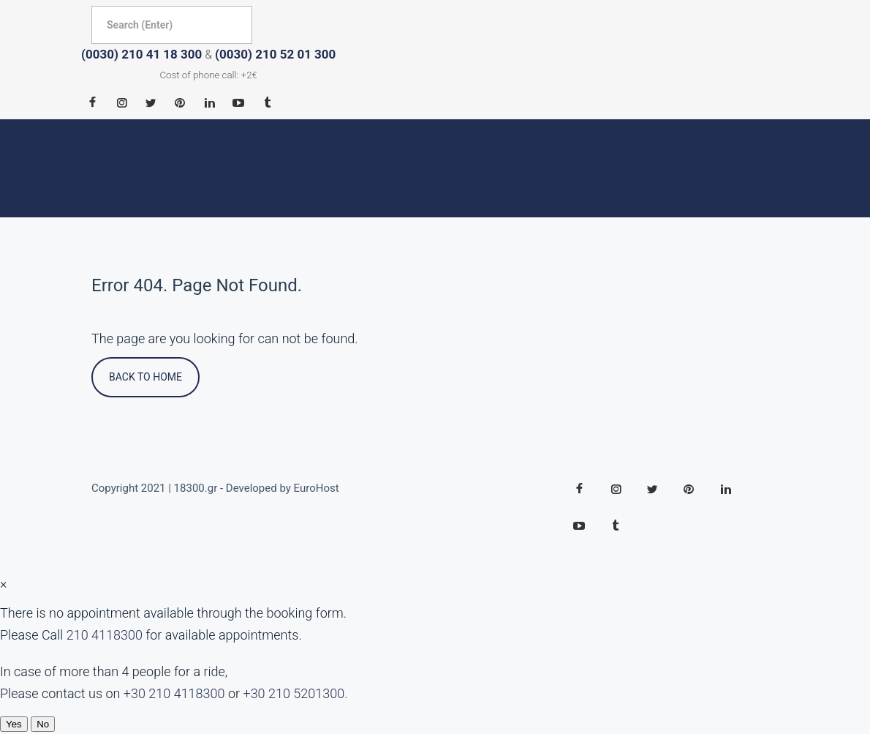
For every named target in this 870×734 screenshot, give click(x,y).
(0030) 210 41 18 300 (141, 54)
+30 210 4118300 (174, 693)
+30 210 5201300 (293, 693)
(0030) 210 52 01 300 (275, 54)
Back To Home (145, 377)
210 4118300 (105, 635)
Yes (14, 724)
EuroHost (316, 488)
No (43, 724)
